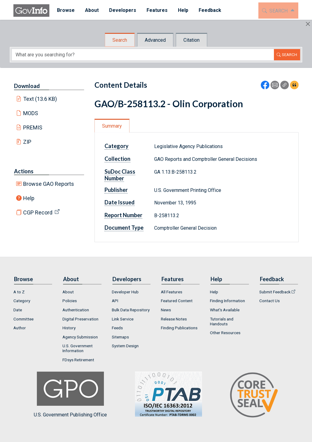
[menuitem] (63, 10)
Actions (24, 171)
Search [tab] (119, 40)
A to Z (19, 291)
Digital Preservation (80, 318)
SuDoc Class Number (120, 175)
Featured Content (177, 300)
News (166, 309)
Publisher (116, 189)
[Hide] (308, 24)
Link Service (122, 318)
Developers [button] (120, 10)
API (115, 300)
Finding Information (227, 300)
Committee (23, 318)
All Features (171, 291)
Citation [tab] (191, 40)
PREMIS (32, 127)
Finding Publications (179, 327)
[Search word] (143, 54)
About (68, 291)
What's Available (224, 309)
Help (28, 198)
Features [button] (154, 10)
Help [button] (181, 10)
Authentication (75, 309)
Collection (117, 158)
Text (40, 99)
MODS (30, 113)
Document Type (124, 227)
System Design (125, 345)
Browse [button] (63, 10)
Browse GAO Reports (48, 184)
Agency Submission (80, 336)
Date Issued (120, 202)
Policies (69, 300)
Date (17, 309)
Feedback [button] (207, 10)
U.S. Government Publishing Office (165, 395)
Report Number (123, 215)
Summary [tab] (112, 126)
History (69, 327)
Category (117, 146)
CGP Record (37, 212)
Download (27, 86)
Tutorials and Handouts (221, 321)
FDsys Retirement (78, 359)
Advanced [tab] (155, 40)
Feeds (117, 327)
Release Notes (174, 318)
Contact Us (269, 300)
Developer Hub (125, 291)
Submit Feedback (275, 291)
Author (19, 327)
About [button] (89, 10)
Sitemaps (120, 336)
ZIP (27, 142)
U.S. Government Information (77, 348)
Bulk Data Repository (131, 309)
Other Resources (225, 332)
